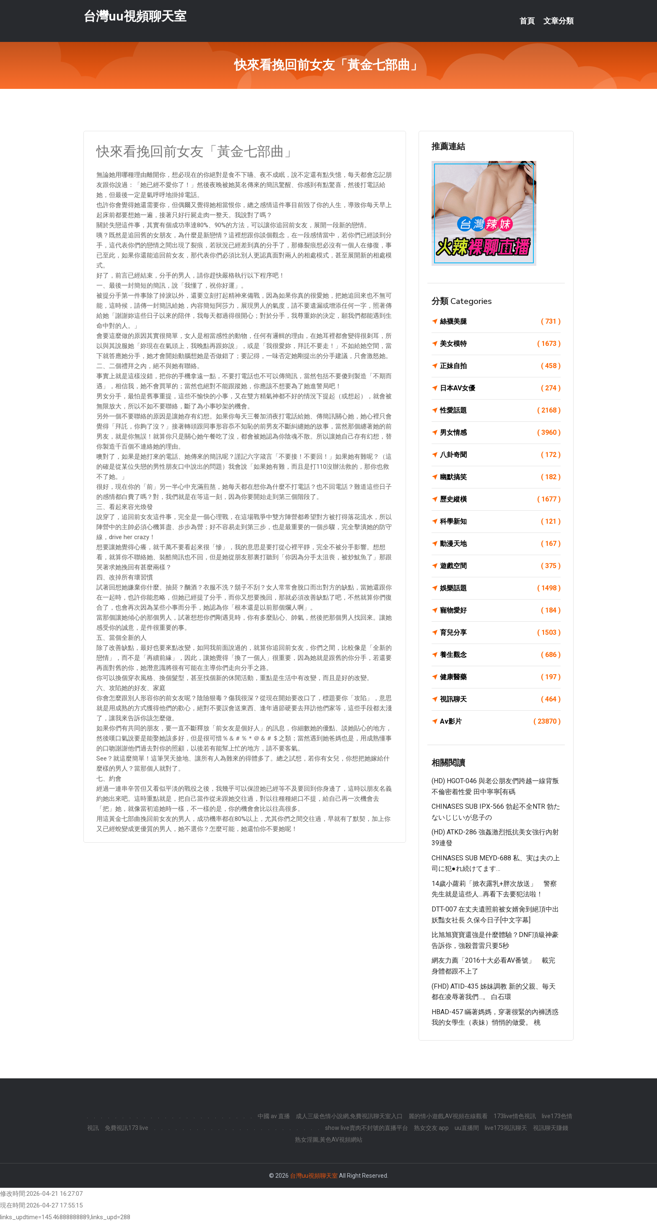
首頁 (527, 21)
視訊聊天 (500, 699)
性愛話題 (500, 410)
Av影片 (500, 721)
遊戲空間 (500, 566)
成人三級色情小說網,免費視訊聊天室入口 (349, 1116)
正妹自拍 (500, 366)
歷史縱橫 (500, 499)
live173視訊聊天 (506, 1127)
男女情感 (500, 433)
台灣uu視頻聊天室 (134, 16)
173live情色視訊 (515, 1116)
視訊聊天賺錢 (550, 1127)
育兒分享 (500, 633)
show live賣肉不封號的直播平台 (366, 1127)
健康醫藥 (500, 677)
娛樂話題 (500, 588)
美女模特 (500, 344)
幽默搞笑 (500, 477)
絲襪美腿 (500, 321)
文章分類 (558, 21)
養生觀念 (500, 655)
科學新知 (500, 521)
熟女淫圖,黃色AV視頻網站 (328, 1139)
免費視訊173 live (126, 1127)
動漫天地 (500, 544)
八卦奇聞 (500, 455)
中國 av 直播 (274, 1116)
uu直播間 (467, 1127)
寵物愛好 (500, 610)
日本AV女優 (500, 388)
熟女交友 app (431, 1127)
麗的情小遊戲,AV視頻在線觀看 (448, 1116)
